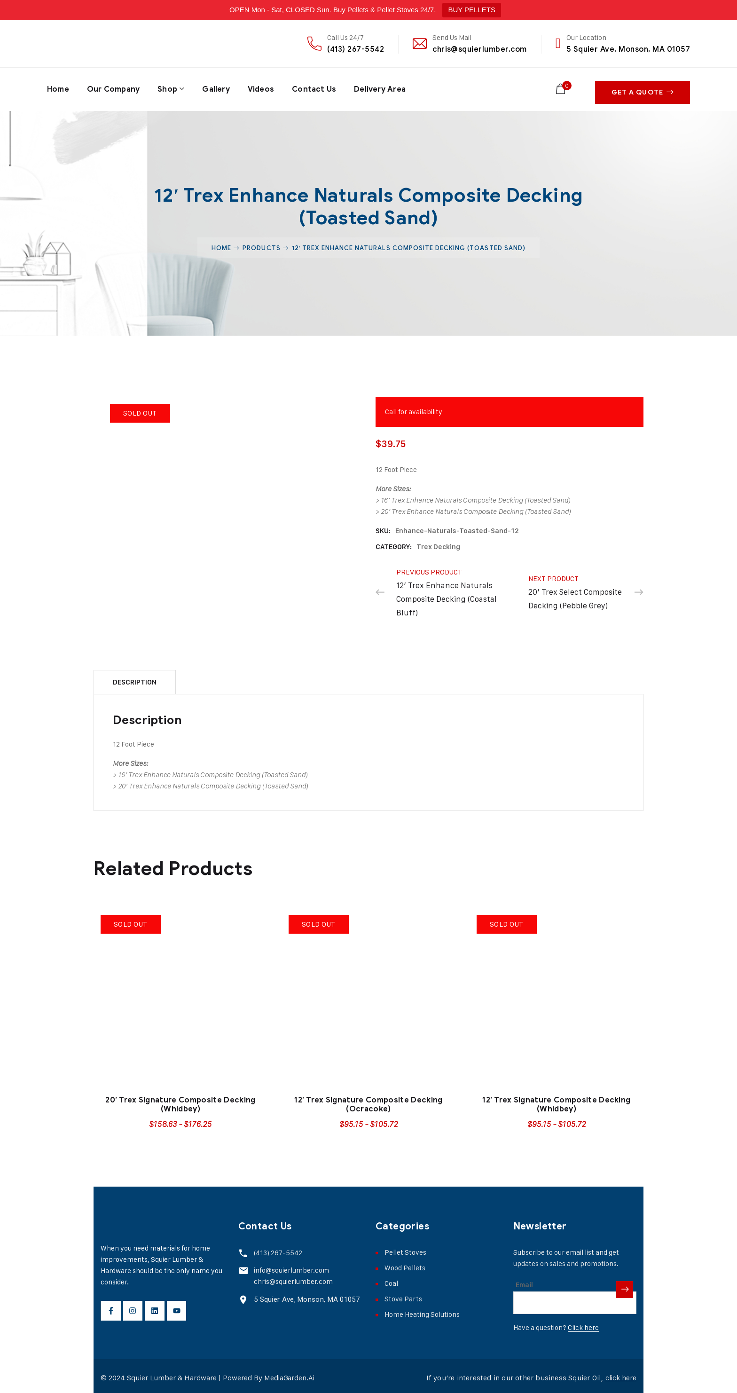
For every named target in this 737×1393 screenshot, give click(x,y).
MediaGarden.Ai (290, 1373)
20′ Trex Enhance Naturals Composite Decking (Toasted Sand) (476, 508)
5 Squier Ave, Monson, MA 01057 (628, 49)
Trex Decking (438, 543)
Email (524, 1281)
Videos (262, 87)
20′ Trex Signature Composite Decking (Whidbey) (180, 1101)
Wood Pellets (404, 1263)
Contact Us (316, 87)
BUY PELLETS (471, 10)
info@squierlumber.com (290, 1265)
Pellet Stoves (405, 1248)
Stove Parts (403, 1295)
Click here (583, 1323)
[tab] (135, 678)
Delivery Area (382, 87)
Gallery (217, 87)
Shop (168, 87)
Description (135, 678)
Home (58, 87)
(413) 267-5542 (355, 49)
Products (261, 244)
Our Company (114, 87)
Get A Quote (643, 87)
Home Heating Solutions (422, 1310)
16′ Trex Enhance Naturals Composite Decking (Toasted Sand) (476, 496)
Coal (391, 1279)
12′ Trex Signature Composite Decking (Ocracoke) (368, 1101)
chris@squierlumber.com (479, 49)
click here (619, 1373)
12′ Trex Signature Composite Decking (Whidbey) (556, 1101)
